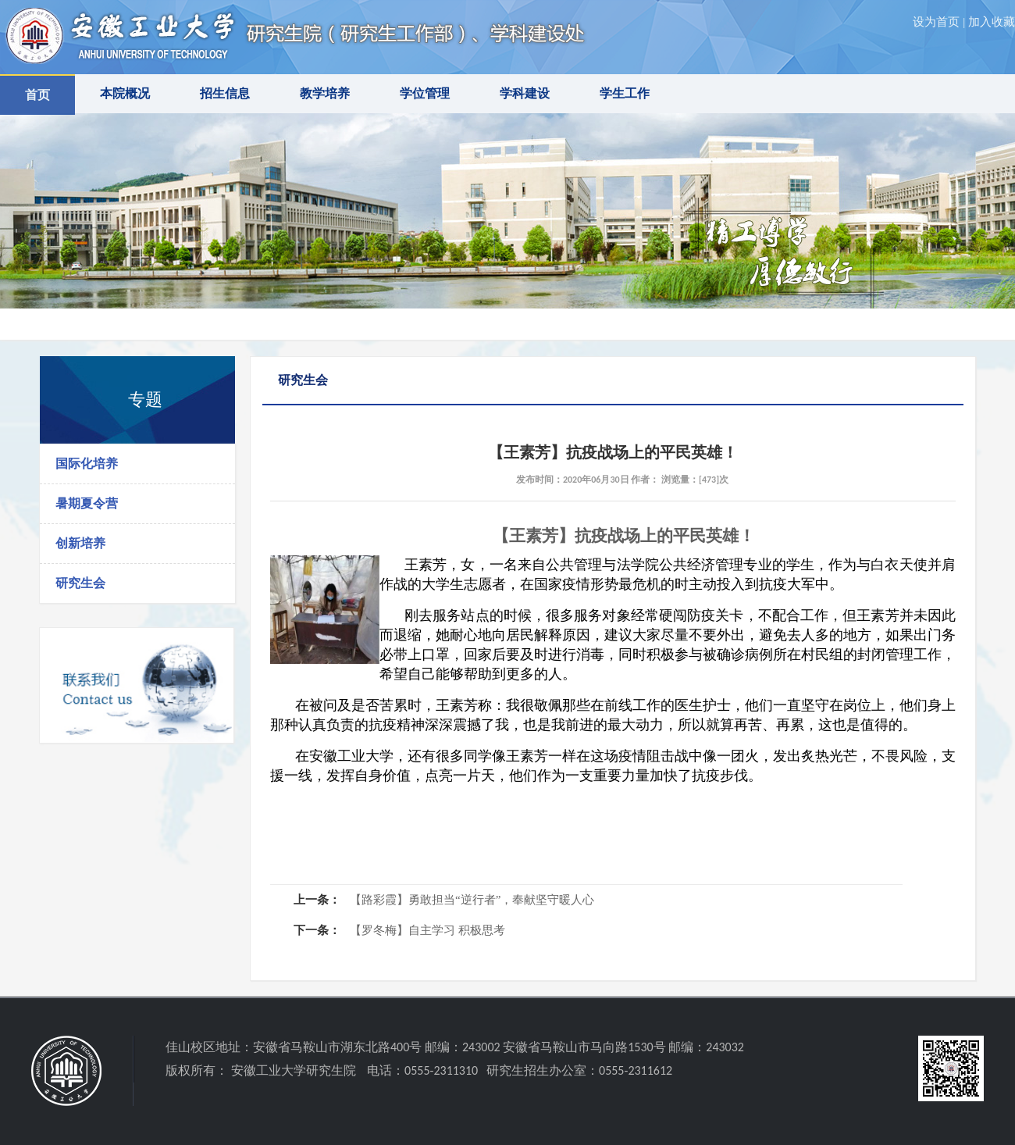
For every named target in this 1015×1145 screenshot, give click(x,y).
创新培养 (80, 543)
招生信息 (225, 93)
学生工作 (625, 93)
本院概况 (125, 93)
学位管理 (425, 93)
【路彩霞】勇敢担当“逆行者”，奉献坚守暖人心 (472, 900)
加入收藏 (991, 22)
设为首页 (936, 22)
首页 (37, 95)
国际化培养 (86, 463)
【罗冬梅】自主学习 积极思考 (427, 930)
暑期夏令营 (86, 503)
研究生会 (80, 583)
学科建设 (525, 93)
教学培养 (325, 93)
